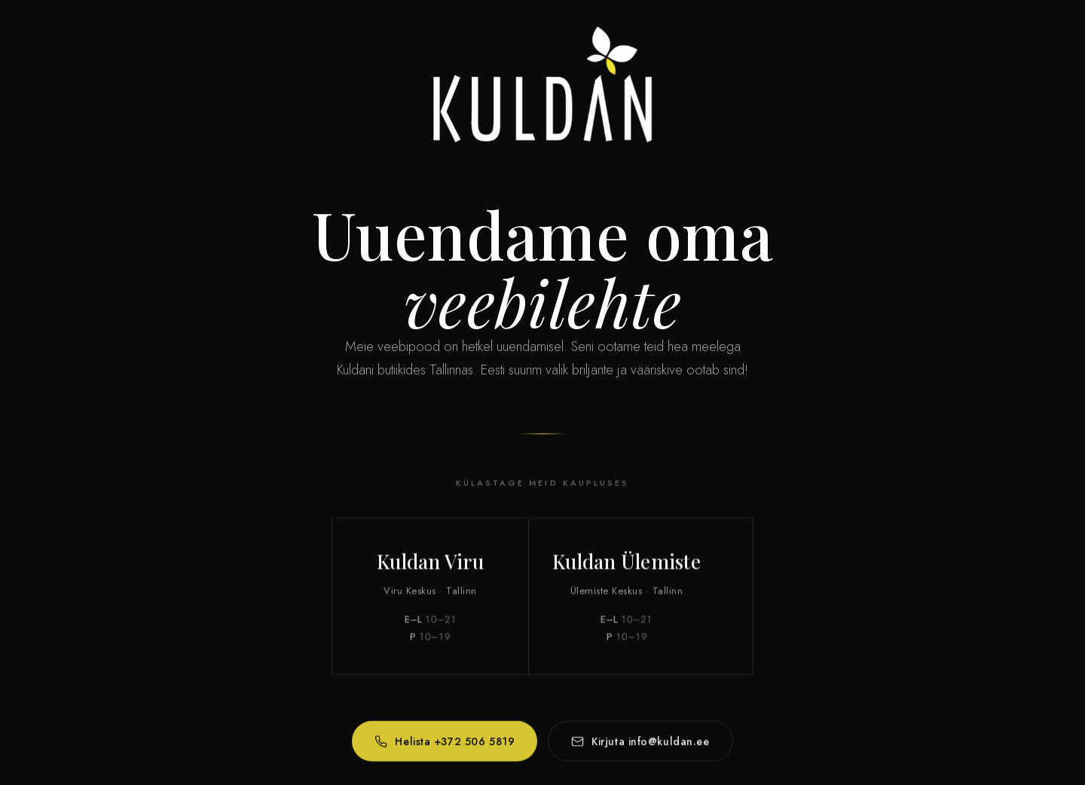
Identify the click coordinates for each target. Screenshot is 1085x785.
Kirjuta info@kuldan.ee (640, 745)
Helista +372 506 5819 (444, 745)
